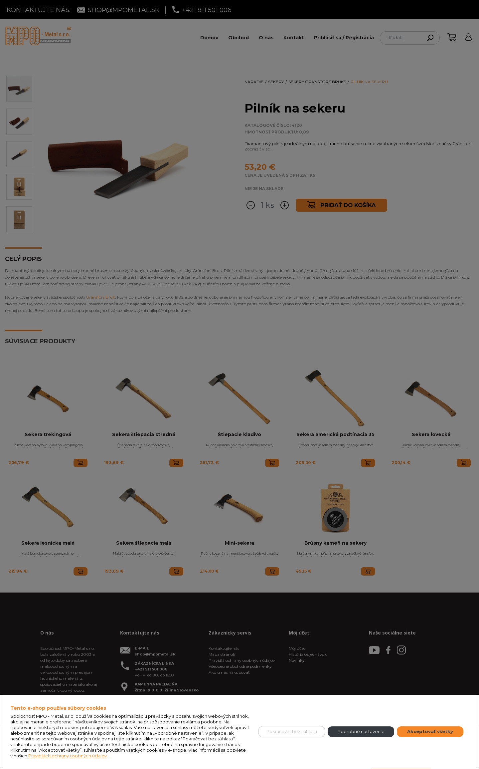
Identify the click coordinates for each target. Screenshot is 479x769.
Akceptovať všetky (430, 731)
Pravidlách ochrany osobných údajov (67, 755)
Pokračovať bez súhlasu (291, 731)
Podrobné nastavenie (361, 731)
